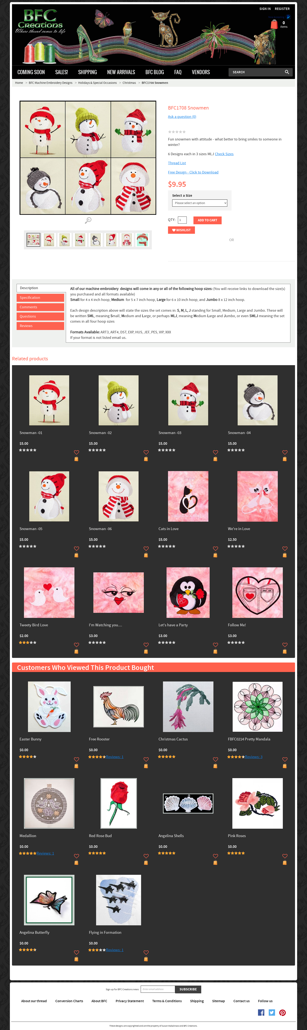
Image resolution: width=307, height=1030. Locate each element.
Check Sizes (224, 154)
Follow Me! (237, 625)
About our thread (34, 1001)
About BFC (99, 1001)
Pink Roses (237, 836)
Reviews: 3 (253, 757)
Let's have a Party (173, 625)
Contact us (241, 1001)
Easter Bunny (30, 739)
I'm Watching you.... (105, 625)
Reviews (26, 325)
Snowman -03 (170, 433)
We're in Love (239, 529)
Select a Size (182, 196)
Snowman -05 (31, 529)
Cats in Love (169, 529)
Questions (28, 316)
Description (29, 288)
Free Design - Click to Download (193, 172)
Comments (28, 307)
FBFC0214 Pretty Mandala (249, 739)
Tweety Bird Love (34, 625)
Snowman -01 (31, 433)
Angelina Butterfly (34, 933)
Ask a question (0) (182, 116)
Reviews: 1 (114, 757)
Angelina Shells (171, 836)
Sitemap (218, 1001)
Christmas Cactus (173, 739)
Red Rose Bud (100, 836)
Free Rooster (99, 739)
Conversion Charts (69, 1001)
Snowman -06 (100, 529)
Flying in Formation (105, 933)
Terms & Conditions (167, 1001)
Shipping (197, 1001)
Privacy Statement (130, 1001)
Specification (30, 297)
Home (19, 83)
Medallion (28, 836)
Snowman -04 (239, 433)
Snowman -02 (100, 433)
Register (282, 9)
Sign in (265, 9)
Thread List (177, 163)
